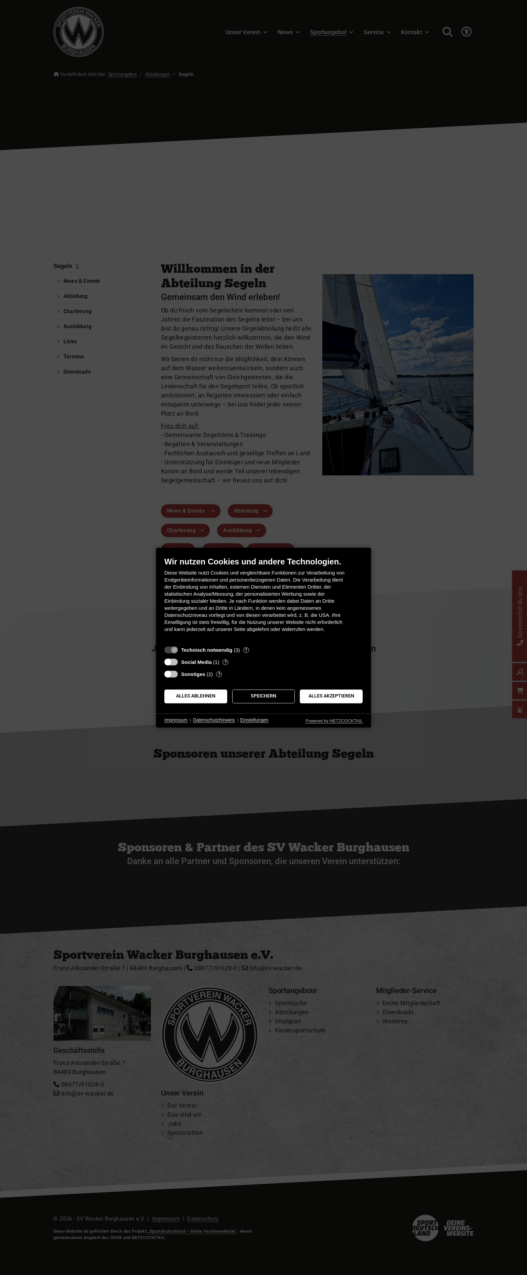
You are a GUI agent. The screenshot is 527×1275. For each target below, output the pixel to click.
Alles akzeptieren (331, 696)
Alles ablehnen (195, 696)
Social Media (196, 662)
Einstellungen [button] (254, 720)
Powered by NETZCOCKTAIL (334, 720)
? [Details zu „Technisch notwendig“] (246, 649)
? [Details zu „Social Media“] (226, 662)
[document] (263, 599)
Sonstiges (193, 674)
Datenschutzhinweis (214, 720)
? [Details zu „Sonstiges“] (219, 674)
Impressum (176, 720)
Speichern (263, 696)
